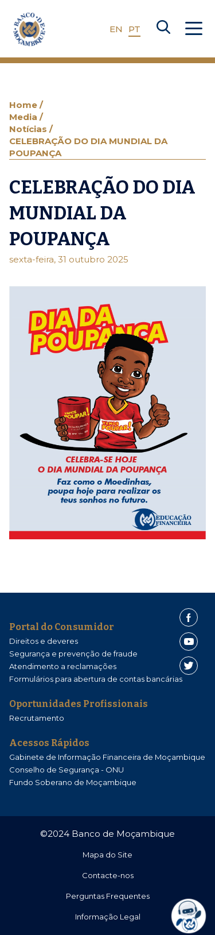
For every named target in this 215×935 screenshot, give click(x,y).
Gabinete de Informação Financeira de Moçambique (107, 757)
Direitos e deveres (43, 641)
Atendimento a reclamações (62, 666)
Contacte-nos (108, 875)
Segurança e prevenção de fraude (73, 653)
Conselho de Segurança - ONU (66, 769)
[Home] (29, 29)
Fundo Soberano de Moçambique (72, 782)
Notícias (29, 128)
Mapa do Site (107, 854)
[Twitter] (188, 665)
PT (134, 29)
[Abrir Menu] (194, 29)
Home (24, 104)
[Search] (163, 29)
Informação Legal (107, 916)
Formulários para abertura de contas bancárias (95, 678)
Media (24, 116)
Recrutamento (36, 717)
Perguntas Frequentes (108, 896)
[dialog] (192, 916)
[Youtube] (188, 641)
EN (116, 29)
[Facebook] (188, 617)
